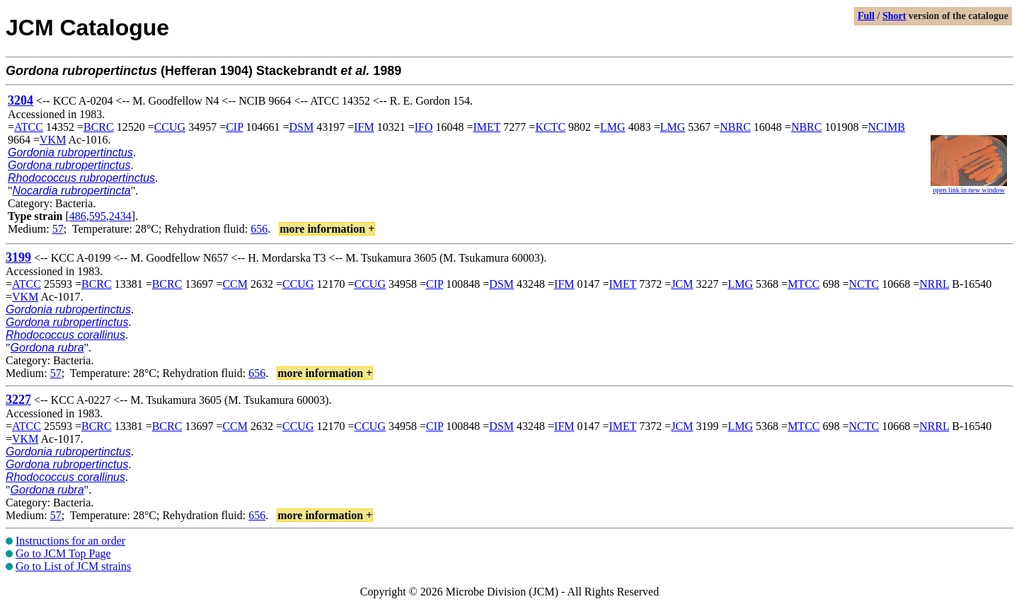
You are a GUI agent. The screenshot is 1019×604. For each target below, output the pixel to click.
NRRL (934, 284)
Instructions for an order (70, 541)
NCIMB (886, 127)
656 (259, 229)
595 (97, 216)
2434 (120, 216)
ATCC (28, 127)
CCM (235, 284)
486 (77, 216)
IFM (364, 127)
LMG (613, 127)
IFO (424, 127)
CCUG (169, 127)
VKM (53, 140)
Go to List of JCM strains (73, 566)
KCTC (550, 127)
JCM (682, 284)
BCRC (99, 127)
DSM (301, 127)
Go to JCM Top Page (63, 553)
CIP (234, 127)
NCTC (864, 284)
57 (58, 229)
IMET (487, 127)
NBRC (735, 127)
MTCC (803, 284)
